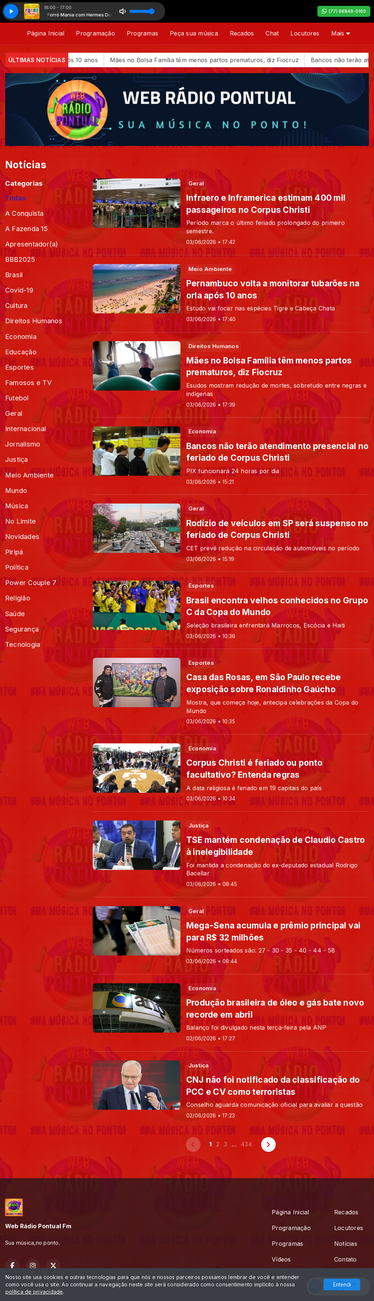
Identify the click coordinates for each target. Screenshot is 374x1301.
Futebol (17, 398)
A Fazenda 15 (26, 229)
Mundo (16, 490)
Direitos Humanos (33, 321)
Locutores (304, 33)
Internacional (25, 429)
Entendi (342, 1284)
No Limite (20, 521)
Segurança (22, 629)
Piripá (14, 552)
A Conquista (24, 213)
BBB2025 (20, 259)
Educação (21, 352)
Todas (15, 198)
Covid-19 (19, 290)
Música (16, 506)
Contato (345, 1259)
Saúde (15, 614)
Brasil (14, 275)
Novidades (22, 536)
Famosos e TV (28, 382)
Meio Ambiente (29, 475)
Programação (95, 33)
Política (16, 567)
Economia (21, 336)
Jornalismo (22, 444)
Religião (17, 598)
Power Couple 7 (30, 582)
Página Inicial (45, 33)
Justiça (16, 459)
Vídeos (281, 1259)
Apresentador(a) (31, 244)
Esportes (19, 367)
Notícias (345, 1243)
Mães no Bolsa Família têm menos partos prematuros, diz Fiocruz (243, 60)
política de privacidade (34, 1292)
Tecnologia (22, 644)
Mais (340, 33)
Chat (272, 33)
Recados (242, 33)
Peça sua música (194, 33)
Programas (142, 33)
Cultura (16, 305)
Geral (13, 413)
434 (246, 1144)
